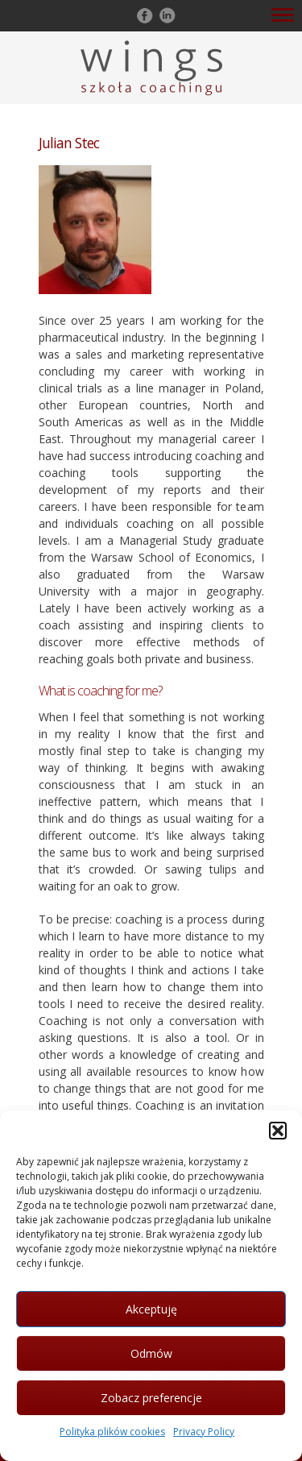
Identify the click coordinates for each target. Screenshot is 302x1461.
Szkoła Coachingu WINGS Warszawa (151, 67)
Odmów (151, 1353)
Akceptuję (151, 1309)
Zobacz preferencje (151, 1397)
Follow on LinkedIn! (165, 15)
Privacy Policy (203, 1431)
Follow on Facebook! (143, 15)
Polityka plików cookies (112, 1431)
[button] (278, 1131)
